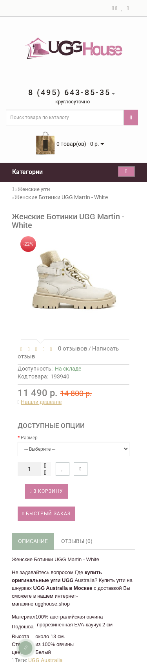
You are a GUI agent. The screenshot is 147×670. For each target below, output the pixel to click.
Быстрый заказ (46, 513)
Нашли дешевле (41, 402)
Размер (29, 438)
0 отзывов (71, 348)
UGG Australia (45, 660)
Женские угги (34, 189)
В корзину (46, 491)
